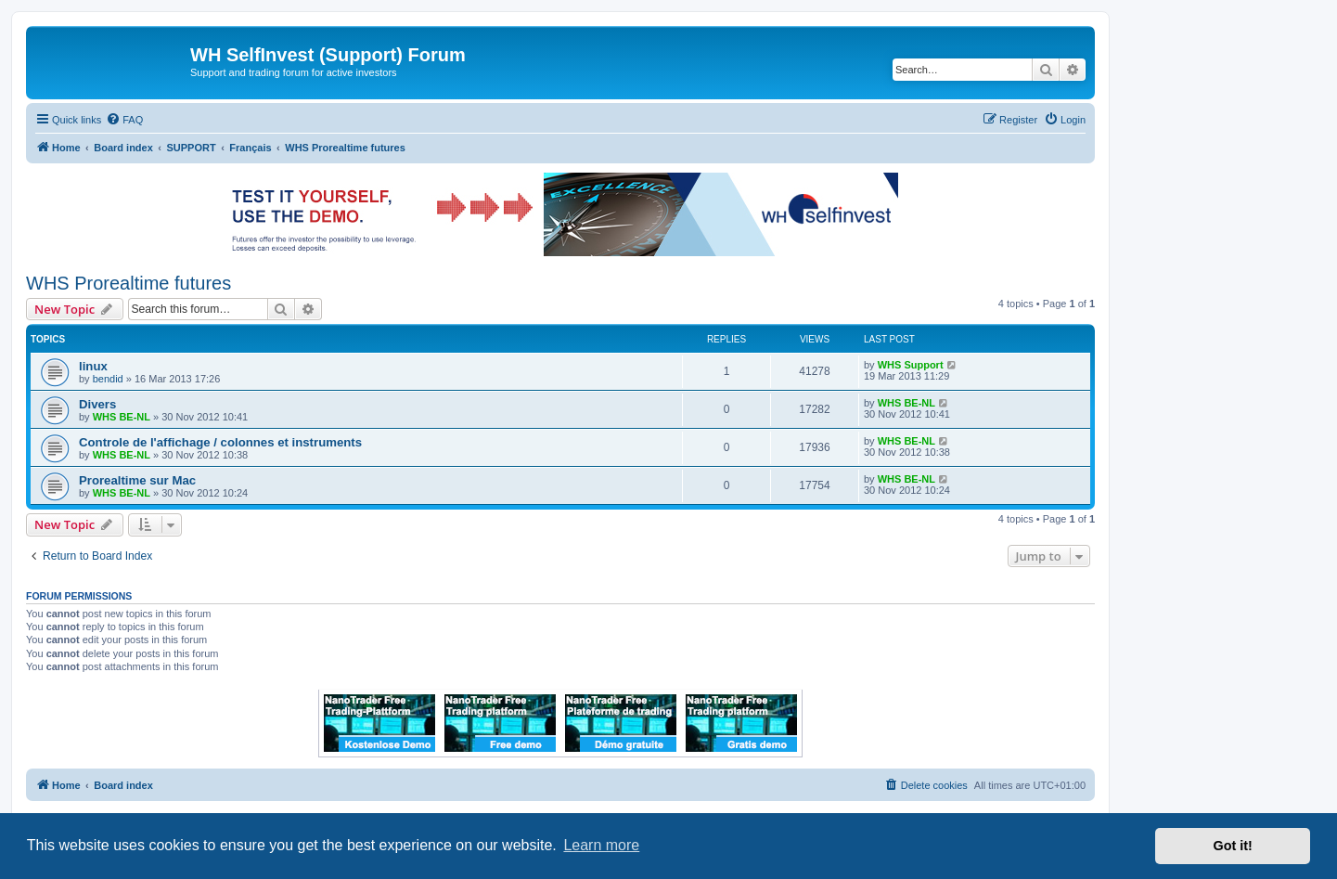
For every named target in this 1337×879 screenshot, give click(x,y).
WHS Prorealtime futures (128, 283)
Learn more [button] (601, 845)
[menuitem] (124, 120)
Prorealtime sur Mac (137, 480)
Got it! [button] (1233, 845)
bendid (108, 378)
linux (93, 366)
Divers (97, 404)
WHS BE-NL (121, 416)
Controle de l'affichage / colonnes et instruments (220, 442)
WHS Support (911, 364)
